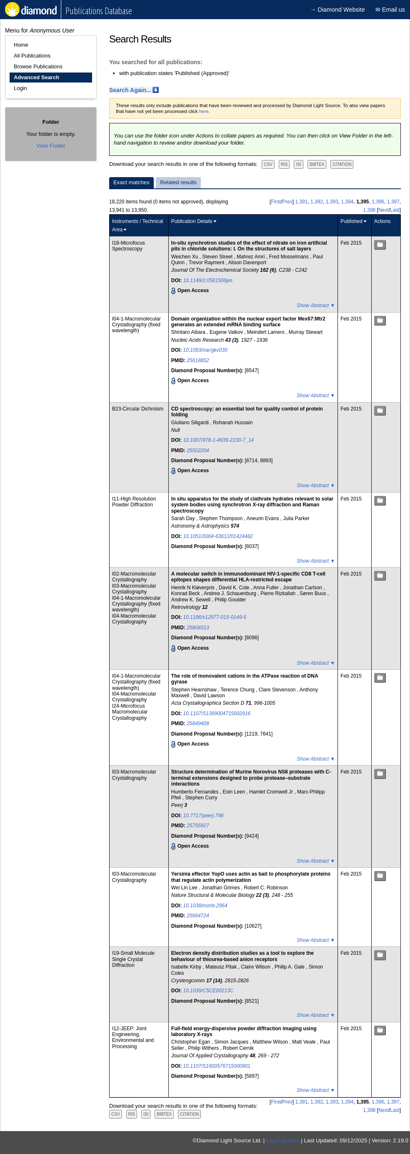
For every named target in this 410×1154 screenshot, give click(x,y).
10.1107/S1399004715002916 (217, 713)
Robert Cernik (238, 1048)
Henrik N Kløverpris (193, 588)
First (275, 202)
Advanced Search (36, 77)
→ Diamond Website (337, 9)
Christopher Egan (191, 1042)
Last (395, 210)
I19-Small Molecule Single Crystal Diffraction (133, 959)
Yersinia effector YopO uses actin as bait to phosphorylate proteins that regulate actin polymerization (250, 877)
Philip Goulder (230, 600)
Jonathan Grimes (221, 888)
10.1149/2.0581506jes (208, 280)
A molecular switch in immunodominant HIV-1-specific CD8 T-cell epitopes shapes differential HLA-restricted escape (248, 577)
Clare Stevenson (278, 690)
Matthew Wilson (270, 1042)
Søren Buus (314, 593)
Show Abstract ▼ (316, 305)
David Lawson (209, 695)
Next (383, 210)
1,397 (393, 202)
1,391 (301, 202)
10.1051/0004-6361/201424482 (218, 536)
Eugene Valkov (227, 332)
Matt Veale (304, 1042)
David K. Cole (235, 588)
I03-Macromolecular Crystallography (134, 589)
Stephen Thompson (221, 518)
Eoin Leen (234, 792)
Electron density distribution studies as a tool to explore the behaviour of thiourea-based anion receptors (242, 956)
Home (21, 45)
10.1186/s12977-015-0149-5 (214, 617)
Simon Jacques (232, 1042)
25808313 (198, 628)
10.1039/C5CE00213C (208, 991)
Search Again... (130, 90)
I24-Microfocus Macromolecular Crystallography (130, 712)
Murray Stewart (305, 332)
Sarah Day (183, 518)
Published (351, 221)
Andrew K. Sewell (191, 600)
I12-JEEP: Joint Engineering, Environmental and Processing (133, 1037)
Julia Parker (296, 518)
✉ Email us (390, 9)
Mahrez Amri (251, 257)
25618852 (198, 360)
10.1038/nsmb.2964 (205, 906)
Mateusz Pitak (221, 967)
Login (20, 88)
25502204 (198, 450)
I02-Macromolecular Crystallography (134, 577)
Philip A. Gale (290, 967)
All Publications (32, 56)
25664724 (198, 916)
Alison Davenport (247, 262)
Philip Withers (204, 1048)
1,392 (316, 202)
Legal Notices (283, 1140)
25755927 (198, 826)
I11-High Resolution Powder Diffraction (134, 502)
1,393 (332, 202)
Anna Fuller (266, 588)
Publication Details (191, 221)
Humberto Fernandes (195, 792)
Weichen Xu (185, 257)
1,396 (378, 202)
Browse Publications (38, 66)
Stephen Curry (201, 798)
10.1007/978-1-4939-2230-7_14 (218, 440)
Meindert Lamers (266, 332)
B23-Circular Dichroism (137, 409)
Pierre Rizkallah (278, 593)
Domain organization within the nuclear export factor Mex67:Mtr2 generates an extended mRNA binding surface (248, 322)
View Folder (50, 146)
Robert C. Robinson (266, 888)
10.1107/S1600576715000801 (217, 1066)
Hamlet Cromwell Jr (271, 792)
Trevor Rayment (207, 262)
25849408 (198, 723)
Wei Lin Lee (185, 888)
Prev (287, 202)
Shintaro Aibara (189, 332)
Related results (178, 182)
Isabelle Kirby (186, 967)
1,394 (347, 202)
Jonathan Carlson (303, 588)
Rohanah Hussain (232, 423)
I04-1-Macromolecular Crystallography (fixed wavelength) (136, 325)
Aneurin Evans (263, 518)
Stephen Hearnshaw (194, 690)
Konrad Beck (186, 593)
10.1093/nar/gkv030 (205, 350)
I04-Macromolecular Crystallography (134, 619)
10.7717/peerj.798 (203, 816)
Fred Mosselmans (289, 257)
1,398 (369, 210)
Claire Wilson (256, 967)
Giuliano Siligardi (190, 423)
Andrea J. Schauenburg (231, 593)
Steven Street (218, 257)
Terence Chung (238, 690)
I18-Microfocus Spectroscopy (128, 246)
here (204, 111)
